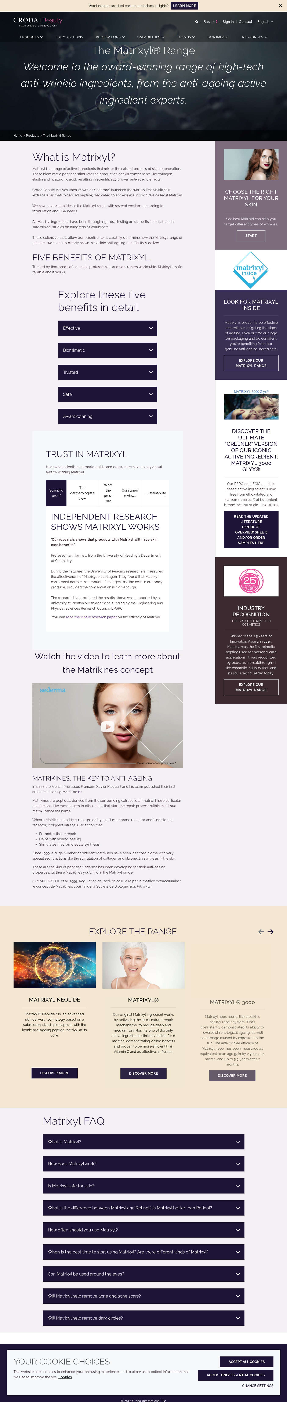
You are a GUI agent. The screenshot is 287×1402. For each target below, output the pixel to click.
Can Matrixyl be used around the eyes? (144, 1274)
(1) (80, 792)
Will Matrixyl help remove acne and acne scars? (144, 1296)
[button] (31, 37)
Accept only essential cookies (236, 1375)
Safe (108, 394)
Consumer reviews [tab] (130, 493)
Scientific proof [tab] (56, 493)
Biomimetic (108, 350)
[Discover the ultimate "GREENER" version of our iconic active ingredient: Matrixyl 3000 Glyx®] (251, 404)
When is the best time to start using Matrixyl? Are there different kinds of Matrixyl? (144, 1252)
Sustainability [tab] (155, 493)
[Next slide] (270, 931)
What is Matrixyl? (144, 1141)
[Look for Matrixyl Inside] (251, 270)
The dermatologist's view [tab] (82, 493)
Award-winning (108, 416)
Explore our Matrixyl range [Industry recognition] (251, 687)
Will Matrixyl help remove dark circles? (144, 1318)
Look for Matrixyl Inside (251, 305)
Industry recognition (251, 611)
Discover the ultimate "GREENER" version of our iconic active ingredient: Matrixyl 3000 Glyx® (251, 450)
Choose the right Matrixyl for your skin (251, 198)
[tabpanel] (108, 569)
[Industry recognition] (251, 581)
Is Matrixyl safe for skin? (144, 1185)
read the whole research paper (91, 617)
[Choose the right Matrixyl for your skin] (251, 164)
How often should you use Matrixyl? (144, 1229)
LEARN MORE (184, 6)
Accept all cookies (247, 1362)
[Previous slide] (261, 931)
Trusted (108, 372)
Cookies (65, 1377)
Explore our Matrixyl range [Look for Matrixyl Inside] (251, 363)
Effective (108, 328)
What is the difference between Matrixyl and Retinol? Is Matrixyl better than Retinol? (144, 1207)
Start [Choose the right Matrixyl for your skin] (251, 236)
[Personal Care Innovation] (38, 21)
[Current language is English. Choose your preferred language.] (265, 21)
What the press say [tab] (108, 493)
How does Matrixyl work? (144, 1163)
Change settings (257, 1386)
